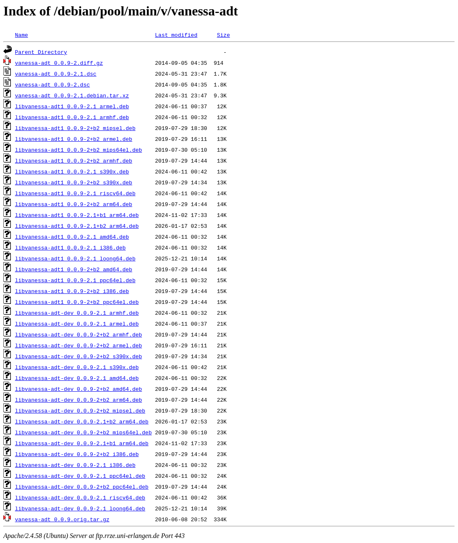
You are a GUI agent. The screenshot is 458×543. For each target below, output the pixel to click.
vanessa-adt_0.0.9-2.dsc (52, 84)
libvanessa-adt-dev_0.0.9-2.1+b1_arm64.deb (82, 443)
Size (223, 34)
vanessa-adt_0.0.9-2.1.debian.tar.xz (72, 95)
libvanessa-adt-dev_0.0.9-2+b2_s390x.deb (78, 356)
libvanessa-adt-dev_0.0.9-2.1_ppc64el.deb (80, 475)
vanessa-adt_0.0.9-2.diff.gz (59, 62)
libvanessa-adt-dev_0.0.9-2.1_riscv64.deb (80, 497)
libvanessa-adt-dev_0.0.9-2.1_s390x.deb (77, 367)
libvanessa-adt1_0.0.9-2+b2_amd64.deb (73, 269)
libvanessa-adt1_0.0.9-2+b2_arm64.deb (73, 204)
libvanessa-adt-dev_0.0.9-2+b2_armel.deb (78, 345)
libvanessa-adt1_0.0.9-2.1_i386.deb (70, 247)
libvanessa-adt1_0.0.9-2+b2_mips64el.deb (78, 149)
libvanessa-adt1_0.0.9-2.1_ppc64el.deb (75, 280)
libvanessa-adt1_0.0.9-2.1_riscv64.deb (75, 193)
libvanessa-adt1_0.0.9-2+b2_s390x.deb (73, 182)
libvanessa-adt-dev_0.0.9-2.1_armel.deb (77, 323)
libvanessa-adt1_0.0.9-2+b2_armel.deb (73, 139)
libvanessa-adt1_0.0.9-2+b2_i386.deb (72, 291)
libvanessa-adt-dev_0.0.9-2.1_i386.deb (75, 465)
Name (21, 34)
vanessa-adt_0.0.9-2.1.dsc (55, 73)
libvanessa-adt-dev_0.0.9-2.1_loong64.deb (80, 508)
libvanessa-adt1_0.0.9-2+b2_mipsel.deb (75, 128)
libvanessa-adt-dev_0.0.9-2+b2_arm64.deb (78, 399)
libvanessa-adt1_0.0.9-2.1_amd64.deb (72, 236)
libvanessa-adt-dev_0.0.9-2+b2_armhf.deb (78, 334)
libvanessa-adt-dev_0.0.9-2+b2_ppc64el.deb (82, 486)
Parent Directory (41, 52)
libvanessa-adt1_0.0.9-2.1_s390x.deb (72, 171)
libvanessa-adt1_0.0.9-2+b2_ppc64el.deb (77, 302)
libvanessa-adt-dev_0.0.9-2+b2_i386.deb (77, 454)
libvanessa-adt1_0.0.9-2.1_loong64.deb (75, 258)
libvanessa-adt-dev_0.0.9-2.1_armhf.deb (77, 312)
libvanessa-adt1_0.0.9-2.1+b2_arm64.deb (77, 225)
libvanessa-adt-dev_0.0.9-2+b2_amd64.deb (78, 389)
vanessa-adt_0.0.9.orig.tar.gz (62, 519)
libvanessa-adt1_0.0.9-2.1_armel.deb (72, 106)
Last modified (176, 34)
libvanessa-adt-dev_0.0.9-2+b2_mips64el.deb (83, 432)
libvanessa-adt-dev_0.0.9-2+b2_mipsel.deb (80, 410)
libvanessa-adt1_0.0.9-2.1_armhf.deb (72, 117)
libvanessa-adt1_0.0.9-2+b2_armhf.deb (73, 160)
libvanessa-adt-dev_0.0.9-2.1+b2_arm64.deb (82, 421)
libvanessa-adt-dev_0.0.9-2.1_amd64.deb (77, 378)
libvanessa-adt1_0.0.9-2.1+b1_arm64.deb (77, 215)
